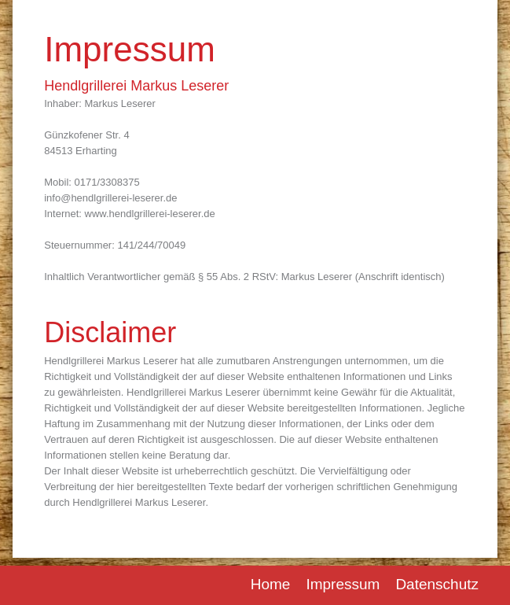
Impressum (343, 584)
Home (271, 584)
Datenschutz (437, 584)
